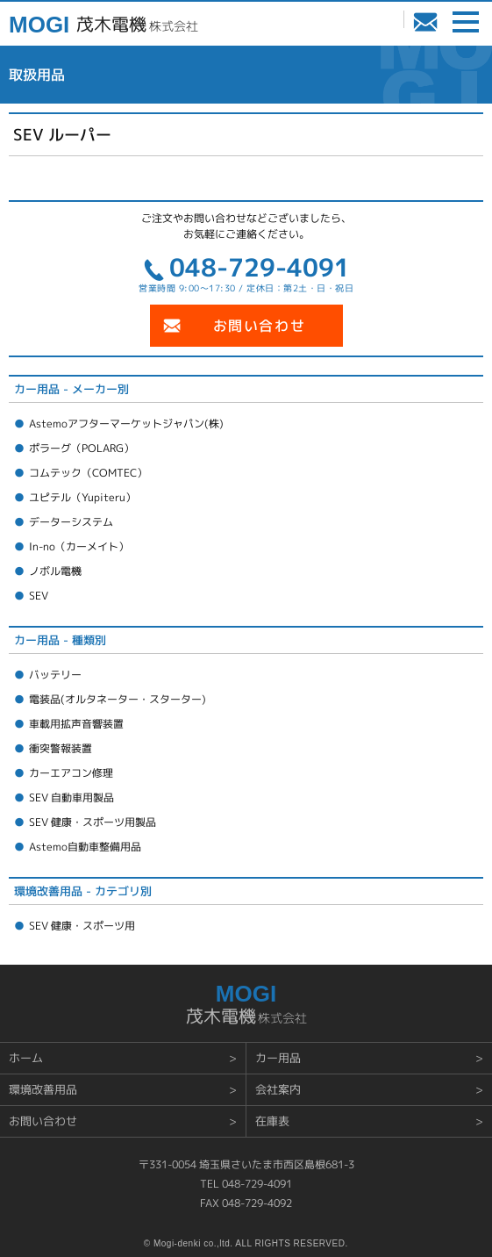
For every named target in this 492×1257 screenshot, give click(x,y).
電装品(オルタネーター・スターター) (117, 699)
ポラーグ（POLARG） (81, 448)
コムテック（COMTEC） (88, 472)
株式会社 (136, 26)
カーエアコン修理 (71, 772)
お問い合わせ (425, 23)
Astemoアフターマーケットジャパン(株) (126, 423)
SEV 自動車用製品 (71, 797)
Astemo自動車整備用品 (85, 846)
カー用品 (278, 1058)
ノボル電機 (55, 571)
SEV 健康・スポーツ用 (82, 925)
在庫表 (272, 1121)
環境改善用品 (43, 1089)
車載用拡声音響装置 (76, 723)
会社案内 (278, 1089)
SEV (38, 595)
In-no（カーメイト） (79, 546)
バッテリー (55, 674)
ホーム (26, 1058)
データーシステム (71, 521)
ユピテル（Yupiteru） (82, 497)
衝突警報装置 (60, 748)
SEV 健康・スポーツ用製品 (92, 822)
